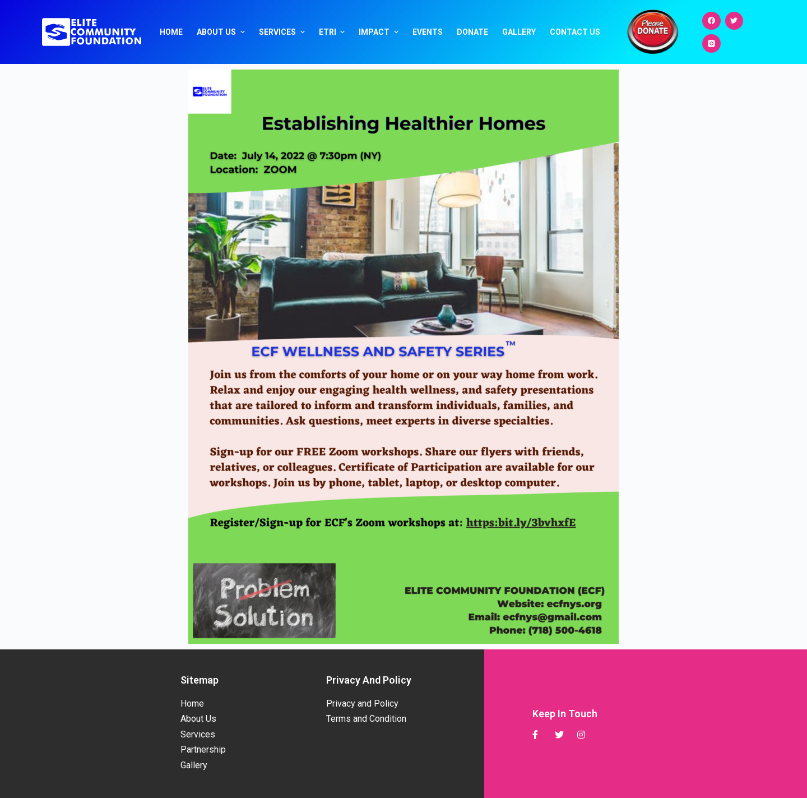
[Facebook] (711, 21)
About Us (222, 32)
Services (283, 32)
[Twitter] (734, 21)
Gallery (519, 31)
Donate (472, 31)
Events (427, 31)
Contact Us (575, 31)
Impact (380, 32)
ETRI (333, 32)
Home (171, 31)
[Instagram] (711, 43)
